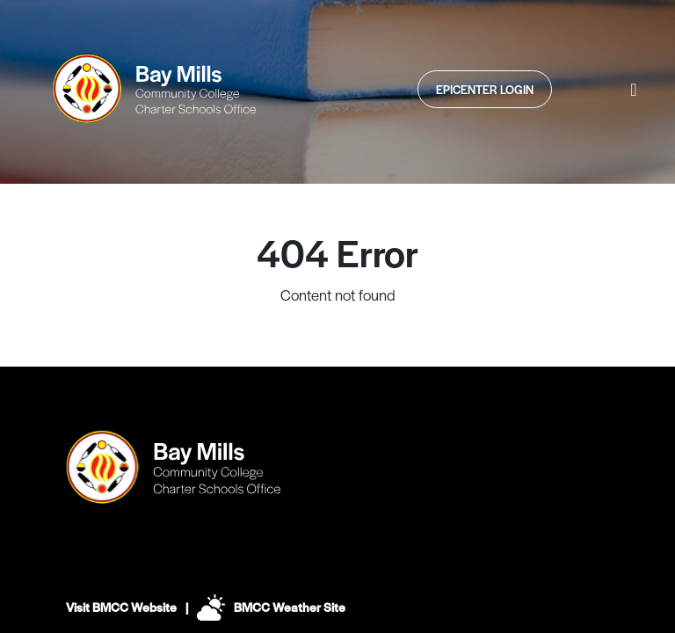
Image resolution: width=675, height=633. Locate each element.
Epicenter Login (484, 89)
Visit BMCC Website (121, 606)
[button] (634, 89)
